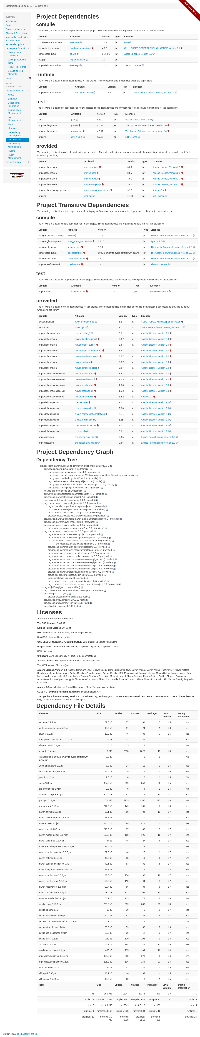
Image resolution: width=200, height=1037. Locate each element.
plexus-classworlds (84, 408)
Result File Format (17, 67)
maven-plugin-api (92, 184)
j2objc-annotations (76, 258)
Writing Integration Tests (17, 61)
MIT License (131, 137)
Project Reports (18, 162)
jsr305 (71, 235)
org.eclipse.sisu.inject (85, 437)
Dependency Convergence (14, 134)
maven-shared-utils (84, 396)
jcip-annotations (77, 59)
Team (10, 124)
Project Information (18, 90)
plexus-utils (80, 431)
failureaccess (74, 247)
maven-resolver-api (84, 373)
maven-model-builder (85, 345)
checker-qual (74, 264)
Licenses (12, 128)
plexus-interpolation (84, 419)
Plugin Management (14, 156)
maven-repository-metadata (88, 350)
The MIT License (159, 264)
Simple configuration (15, 29)
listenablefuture (75, 253)
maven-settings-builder (86, 368)
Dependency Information (14, 104)
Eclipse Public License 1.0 (138, 119)
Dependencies (15, 139)
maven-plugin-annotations (97, 190)
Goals (8, 25)
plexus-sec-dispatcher (85, 425)
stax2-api (74, 65)
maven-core (90, 173)
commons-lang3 (82, 333)
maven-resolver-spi (84, 385)
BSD (126, 42)
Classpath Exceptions (16, 33)
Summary (12, 99)
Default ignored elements (15, 72)
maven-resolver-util (84, 391)
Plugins (11, 151)
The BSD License (132, 65)
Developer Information (18, 48)
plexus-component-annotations (90, 414)
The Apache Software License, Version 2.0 (153, 92)
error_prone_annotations (80, 241)
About (11, 94)
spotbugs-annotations (80, 48)
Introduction (11, 21)
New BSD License (159, 291)
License (9, 78)
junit (73, 119)
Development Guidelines (14, 54)
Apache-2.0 (158, 190)
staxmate (74, 42)
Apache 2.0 (156, 241)
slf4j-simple (76, 137)
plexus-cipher (81, 402)
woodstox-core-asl (84, 92)
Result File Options (15, 44)
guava (73, 54)
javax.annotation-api (84, 321)
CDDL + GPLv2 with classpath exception (160, 321)
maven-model (91, 178)
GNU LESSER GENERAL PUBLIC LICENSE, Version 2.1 (152, 48)
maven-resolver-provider (87, 356)
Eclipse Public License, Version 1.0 (158, 437)
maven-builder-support (86, 339)
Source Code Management (14, 111)
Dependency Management (14, 145)
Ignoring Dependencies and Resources (17, 39)
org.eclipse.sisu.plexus (86, 443)
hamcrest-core (78, 291)
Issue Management (14, 119)
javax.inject (80, 327)
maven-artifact (91, 167)
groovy (74, 125)
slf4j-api (88, 196)
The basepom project (27, 1034)
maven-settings (82, 362)
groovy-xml (76, 131)
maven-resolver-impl (85, 379)
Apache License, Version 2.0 (138, 54)
